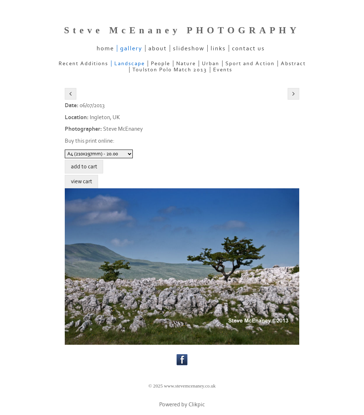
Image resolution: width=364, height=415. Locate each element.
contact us (248, 48)
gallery (131, 48)
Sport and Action (250, 63)
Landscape (129, 63)
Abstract (293, 63)
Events (222, 70)
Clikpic (197, 405)
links (218, 48)
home (105, 48)
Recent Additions (83, 63)
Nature (186, 63)
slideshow (188, 48)
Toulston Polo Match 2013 (169, 70)
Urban (210, 63)
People (160, 63)
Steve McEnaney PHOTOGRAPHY (182, 30)
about (157, 48)
